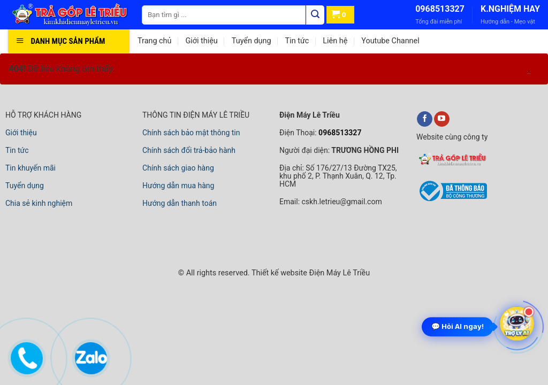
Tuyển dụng (251, 40)
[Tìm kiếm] (315, 15)
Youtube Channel (390, 40)
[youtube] (442, 119)
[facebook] (424, 119)
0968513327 (440, 9)
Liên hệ (335, 40)
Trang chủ (154, 40)
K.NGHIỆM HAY (510, 9)
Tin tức (297, 40)
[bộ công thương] (451, 199)
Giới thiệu (201, 40)
